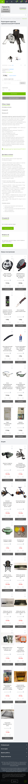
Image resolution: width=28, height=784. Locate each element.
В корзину (14, 94)
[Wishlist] (21, 65)
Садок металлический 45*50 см (7, 424)
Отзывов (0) (5, 110)
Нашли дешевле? (12, 75)
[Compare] (25, 65)
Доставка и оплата (6, 107)
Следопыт (11, 69)
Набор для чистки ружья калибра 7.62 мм (20, 613)
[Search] (25, 15)
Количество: (5, 87)
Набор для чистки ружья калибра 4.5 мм (7, 613)
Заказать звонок (23, 9)
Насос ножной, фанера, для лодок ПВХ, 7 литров (7, 275)
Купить (22, 83)
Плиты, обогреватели (16, 18)
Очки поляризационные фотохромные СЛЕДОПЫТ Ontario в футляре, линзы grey (7, 385)
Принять (14, 781)
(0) (12, 65)
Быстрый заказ (14, 98)
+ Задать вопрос (7, 245)
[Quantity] (6, 90)
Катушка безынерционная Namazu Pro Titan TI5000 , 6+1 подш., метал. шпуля (7, 503)
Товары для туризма (7, 18)
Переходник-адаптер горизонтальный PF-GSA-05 (14, 149)
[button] (11, 1)
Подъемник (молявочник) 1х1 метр (7, 724)
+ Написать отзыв (7, 228)
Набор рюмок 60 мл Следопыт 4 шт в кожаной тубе (7, 649)
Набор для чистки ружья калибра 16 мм (20, 576)
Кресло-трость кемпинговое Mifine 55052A (7, 576)
